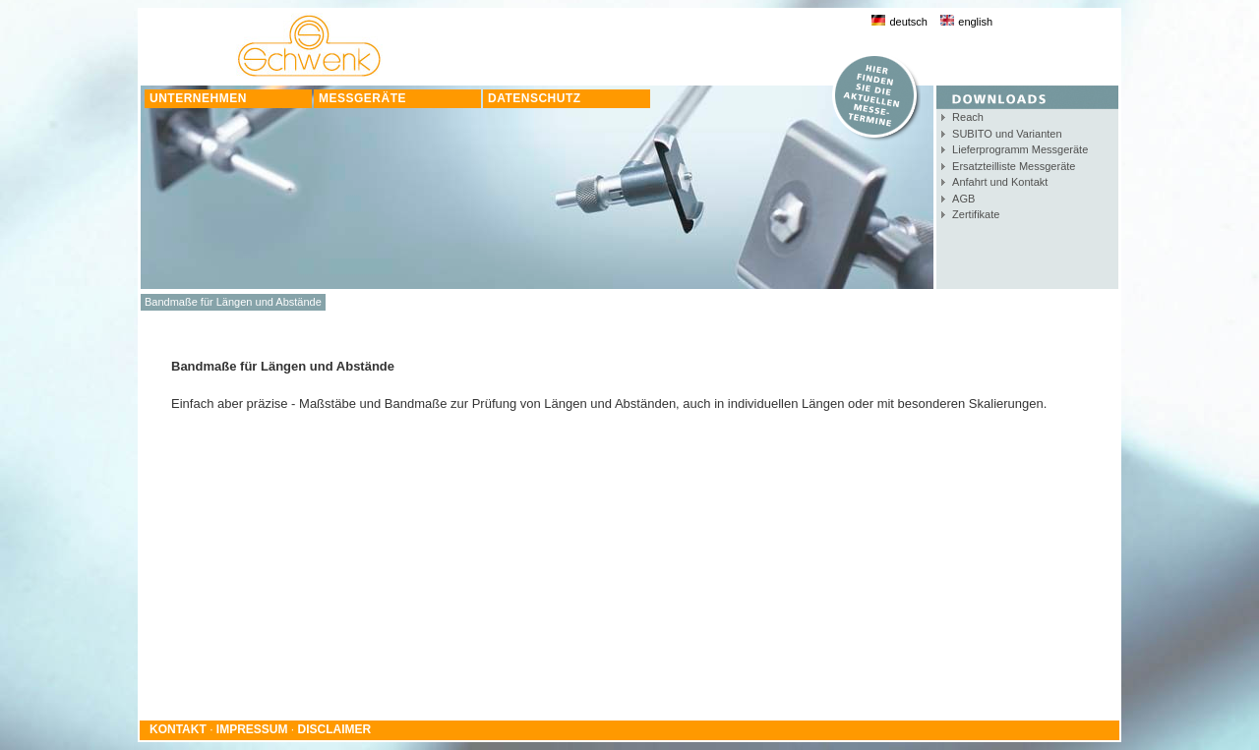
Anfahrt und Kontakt (1000, 182)
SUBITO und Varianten (1007, 134)
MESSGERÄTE (362, 98)
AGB (963, 198)
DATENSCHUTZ (534, 98)
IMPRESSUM (252, 729)
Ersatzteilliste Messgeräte (1013, 166)
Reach (968, 117)
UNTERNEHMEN (198, 98)
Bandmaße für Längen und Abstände (233, 302)
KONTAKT (178, 729)
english (966, 22)
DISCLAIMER (335, 729)
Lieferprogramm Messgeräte (1020, 149)
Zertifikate (975, 214)
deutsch (899, 22)
